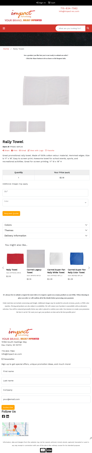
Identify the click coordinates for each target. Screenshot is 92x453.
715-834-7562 (69, 8)
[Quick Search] (70, 28)
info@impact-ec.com (69, 11)
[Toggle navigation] (4, 28)
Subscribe (8, 407)
